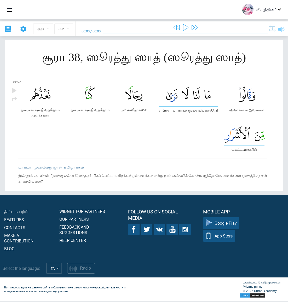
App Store (219, 237)
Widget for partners (82, 212)
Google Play (221, 224)
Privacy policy (252, 288)
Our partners (74, 220)
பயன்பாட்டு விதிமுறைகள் (262, 283)
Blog (9, 249)
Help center (72, 241)
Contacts (14, 228)
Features (14, 220)
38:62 (16, 81)
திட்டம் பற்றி (16, 212)
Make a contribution (18, 239)
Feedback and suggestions (74, 230)
